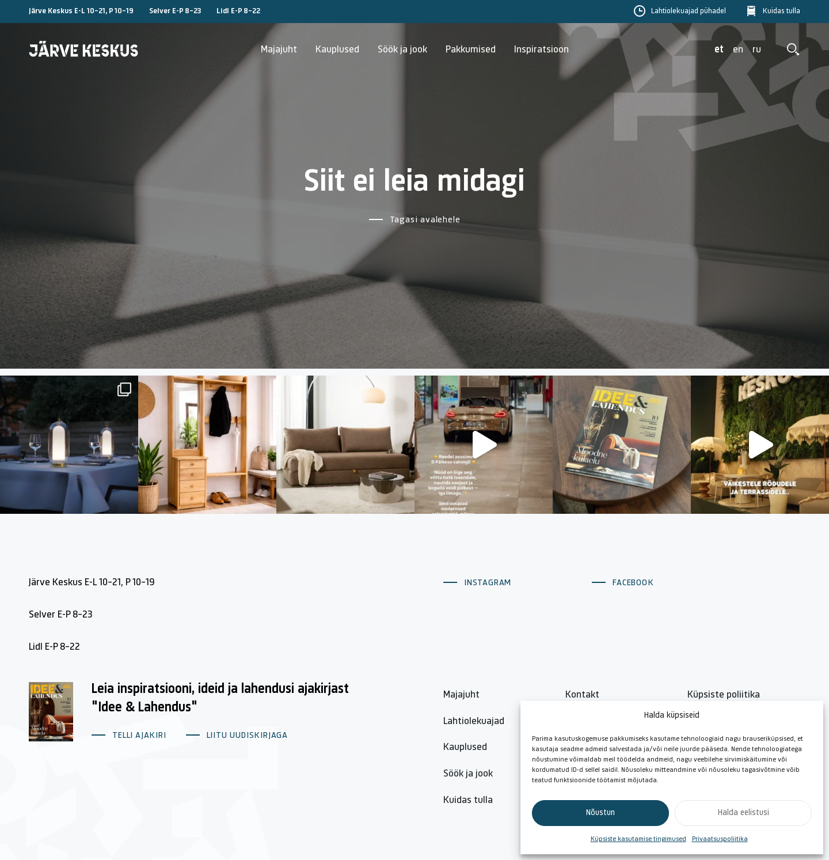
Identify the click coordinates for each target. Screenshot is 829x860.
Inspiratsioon (541, 49)
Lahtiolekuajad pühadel (688, 11)
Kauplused (337, 49)
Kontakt (582, 694)
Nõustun (600, 813)
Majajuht (279, 49)
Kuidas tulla (781, 11)
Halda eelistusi (743, 813)
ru (756, 49)
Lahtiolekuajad (473, 721)
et (719, 49)
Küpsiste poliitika (723, 694)
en (738, 49)
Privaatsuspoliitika (720, 839)
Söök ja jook (402, 49)
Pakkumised (471, 49)
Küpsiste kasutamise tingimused (638, 839)
